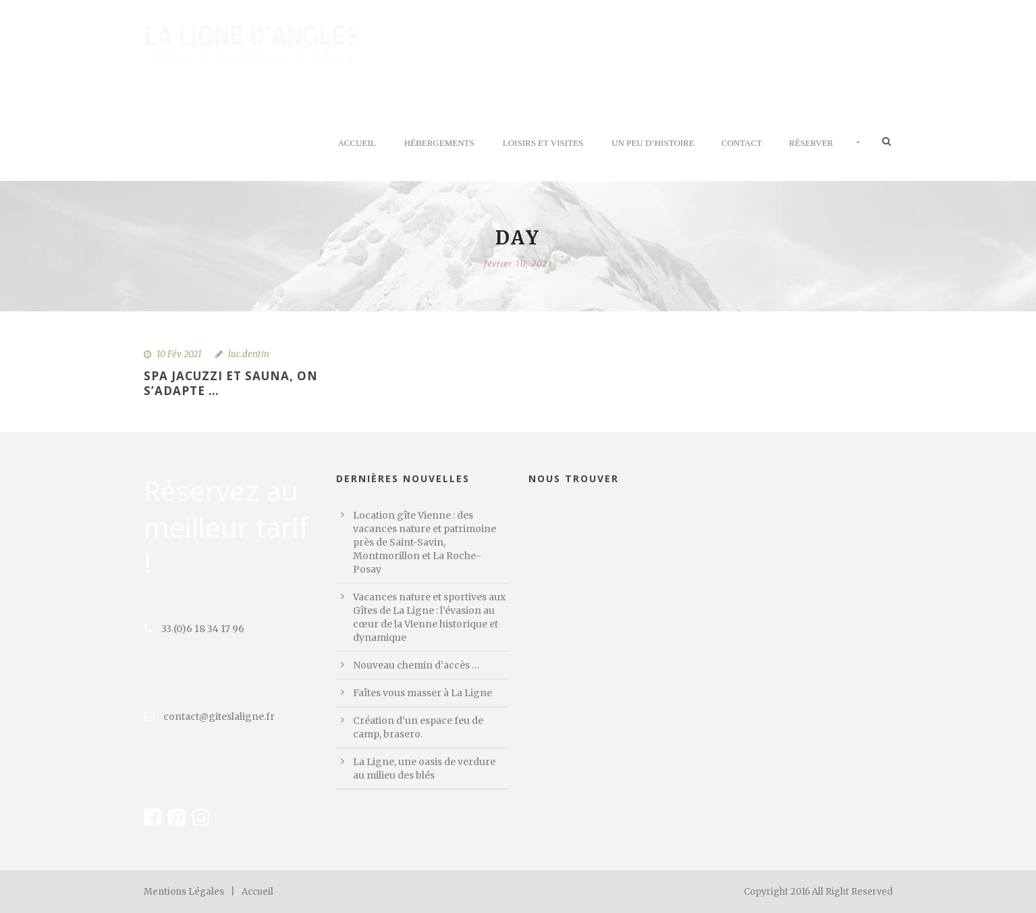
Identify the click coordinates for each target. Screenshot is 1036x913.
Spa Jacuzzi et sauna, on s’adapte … (231, 383)
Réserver (811, 143)
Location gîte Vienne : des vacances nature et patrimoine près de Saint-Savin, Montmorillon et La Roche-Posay (424, 542)
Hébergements (439, 143)
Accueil (356, 143)
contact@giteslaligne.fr (209, 716)
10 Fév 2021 (179, 354)
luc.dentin (248, 354)
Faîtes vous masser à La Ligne (422, 693)
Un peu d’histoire (652, 143)
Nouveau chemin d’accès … (416, 665)
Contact (741, 143)
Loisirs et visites (543, 143)
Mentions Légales (184, 891)
